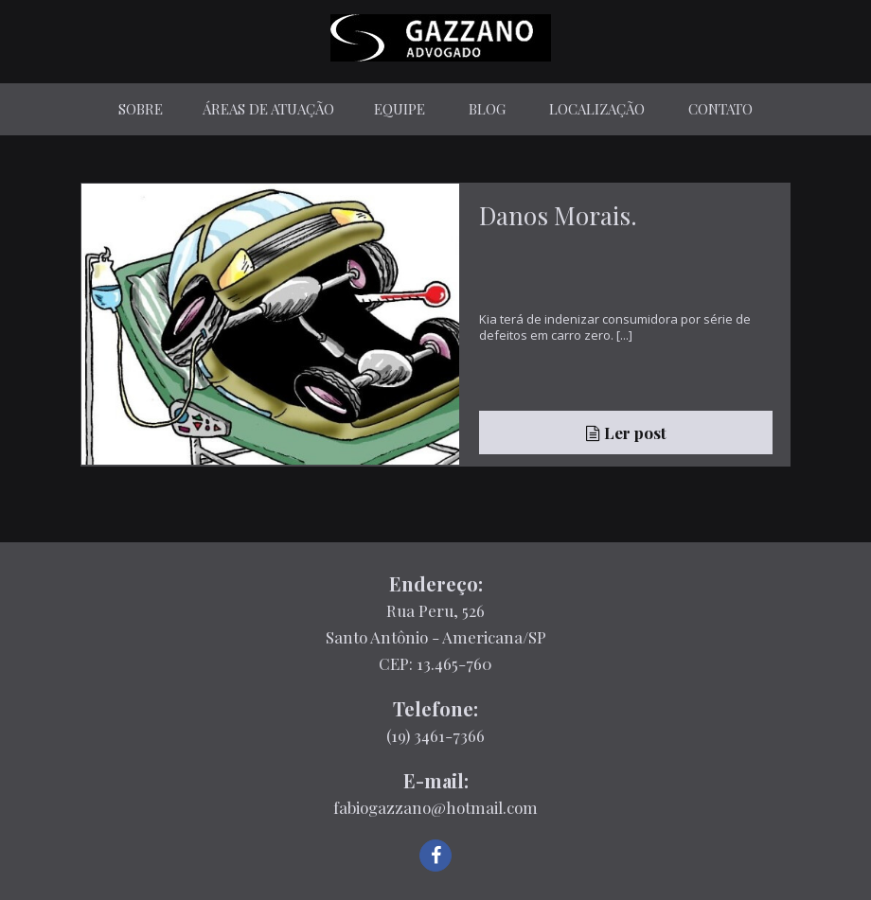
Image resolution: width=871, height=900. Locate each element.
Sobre (140, 108)
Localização (597, 108)
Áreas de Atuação (268, 108)
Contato (720, 108)
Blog (487, 108)
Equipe (399, 108)
